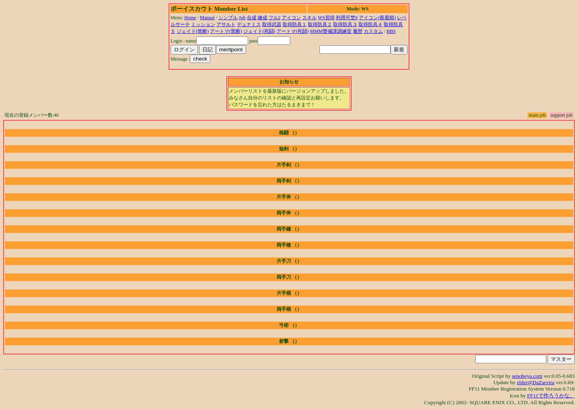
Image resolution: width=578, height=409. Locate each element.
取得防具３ (345, 24)
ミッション (203, 24)
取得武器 (271, 24)
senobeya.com (527, 376)
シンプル (228, 17)
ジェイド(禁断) (193, 31)
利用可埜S (347, 17)
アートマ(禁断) (226, 31)
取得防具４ (370, 24)
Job (242, 17)
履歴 (357, 31)
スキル (309, 17)
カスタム (373, 31)
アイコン (291, 17)
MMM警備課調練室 (331, 31)
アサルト (226, 24)
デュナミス (249, 24)
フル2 (275, 17)
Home (190, 17)
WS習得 (326, 17)
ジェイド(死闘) (259, 31)
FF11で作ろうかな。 (551, 396)
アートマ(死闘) (293, 31)
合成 (251, 17)
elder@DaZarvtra (536, 382)
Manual (207, 17)
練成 (262, 17)
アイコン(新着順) (377, 17)
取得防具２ (320, 24)
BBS (391, 31)
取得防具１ (295, 24)
